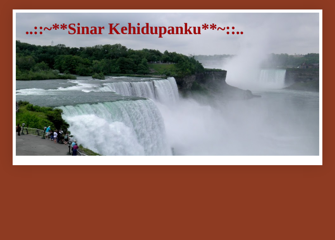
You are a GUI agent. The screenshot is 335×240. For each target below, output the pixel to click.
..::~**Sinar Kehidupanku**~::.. (134, 29)
